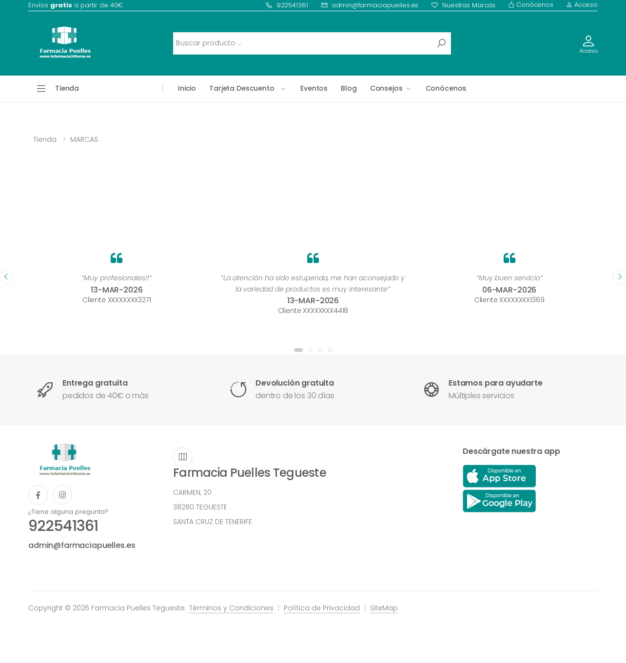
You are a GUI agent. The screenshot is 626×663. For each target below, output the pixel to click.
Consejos (386, 88)
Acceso (582, 4)
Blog (348, 88)
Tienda (45, 139)
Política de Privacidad (322, 608)
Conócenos (530, 4)
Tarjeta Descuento (241, 88)
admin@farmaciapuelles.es (370, 5)
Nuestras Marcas (463, 5)
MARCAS (84, 139)
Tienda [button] (67, 88)
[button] (298, 350)
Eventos (314, 88)
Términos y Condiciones (231, 608)
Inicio (187, 88)
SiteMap (384, 608)
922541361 (286, 5)
